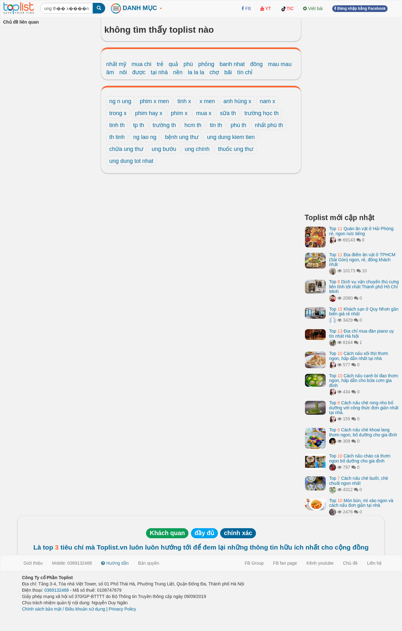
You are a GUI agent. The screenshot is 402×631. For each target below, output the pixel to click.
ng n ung (120, 101)
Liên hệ (374, 563)
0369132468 (56, 590)
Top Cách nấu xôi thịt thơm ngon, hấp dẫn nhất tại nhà (358, 356)
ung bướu (164, 149)
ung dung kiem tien (231, 137)
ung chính (197, 149)
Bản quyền (148, 563)
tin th (216, 125)
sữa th (228, 113)
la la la (196, 72)
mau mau (279, 64)
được (138, 72)
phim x (179, 113)
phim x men (154, 101)
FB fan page (285, 563)
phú (188, 64)
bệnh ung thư (181, 137)
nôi (123, 72)
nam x (267, 101)
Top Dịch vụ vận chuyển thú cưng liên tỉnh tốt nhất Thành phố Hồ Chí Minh (364, 286)
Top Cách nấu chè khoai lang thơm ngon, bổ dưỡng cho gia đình (363, 432)
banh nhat (232, 64)
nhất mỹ (116, 64)
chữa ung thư (126, 149)
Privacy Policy (122, 609)
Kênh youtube (320, 563)
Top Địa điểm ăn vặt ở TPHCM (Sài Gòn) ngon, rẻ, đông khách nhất (362, 259)
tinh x (184, 101)
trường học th (261, 113)
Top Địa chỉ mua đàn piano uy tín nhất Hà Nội (361, 333)
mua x (203, 113)
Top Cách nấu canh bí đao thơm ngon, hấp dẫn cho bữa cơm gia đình (363, 380)
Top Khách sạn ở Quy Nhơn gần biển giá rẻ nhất (364, 311)
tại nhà (159, 72)
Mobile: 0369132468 (72, 563)
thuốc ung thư (235, 149)
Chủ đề (350, 563)
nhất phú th (269, 125)
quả (173, 64)
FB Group (254, 563)
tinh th (117, 125)
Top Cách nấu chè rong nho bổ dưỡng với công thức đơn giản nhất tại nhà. (364, 407)
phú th (238, 125)
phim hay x (148, 113)
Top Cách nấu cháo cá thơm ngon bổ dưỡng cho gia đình (359, 458)
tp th (138, 125)
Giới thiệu (33, 563)
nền (177, 72)
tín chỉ (245, 72)
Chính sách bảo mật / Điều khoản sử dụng (63, 609)
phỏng (206, 64)
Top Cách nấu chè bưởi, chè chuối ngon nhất (358, 480)
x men (207, 101)
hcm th (192, 125)
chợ (214, 72)
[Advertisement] (352, 113)
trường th (164, 125)
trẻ (160, 64)
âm (110, 72)
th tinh (117, 137)
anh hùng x (237, 101)
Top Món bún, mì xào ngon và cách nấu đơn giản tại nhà (361, 503)
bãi (228, 72)
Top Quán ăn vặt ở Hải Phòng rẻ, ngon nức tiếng (361, 231)
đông (256, 64)
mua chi (141, 64)
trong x (118, 113)
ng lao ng (144, 137)
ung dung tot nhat (131, 161)
